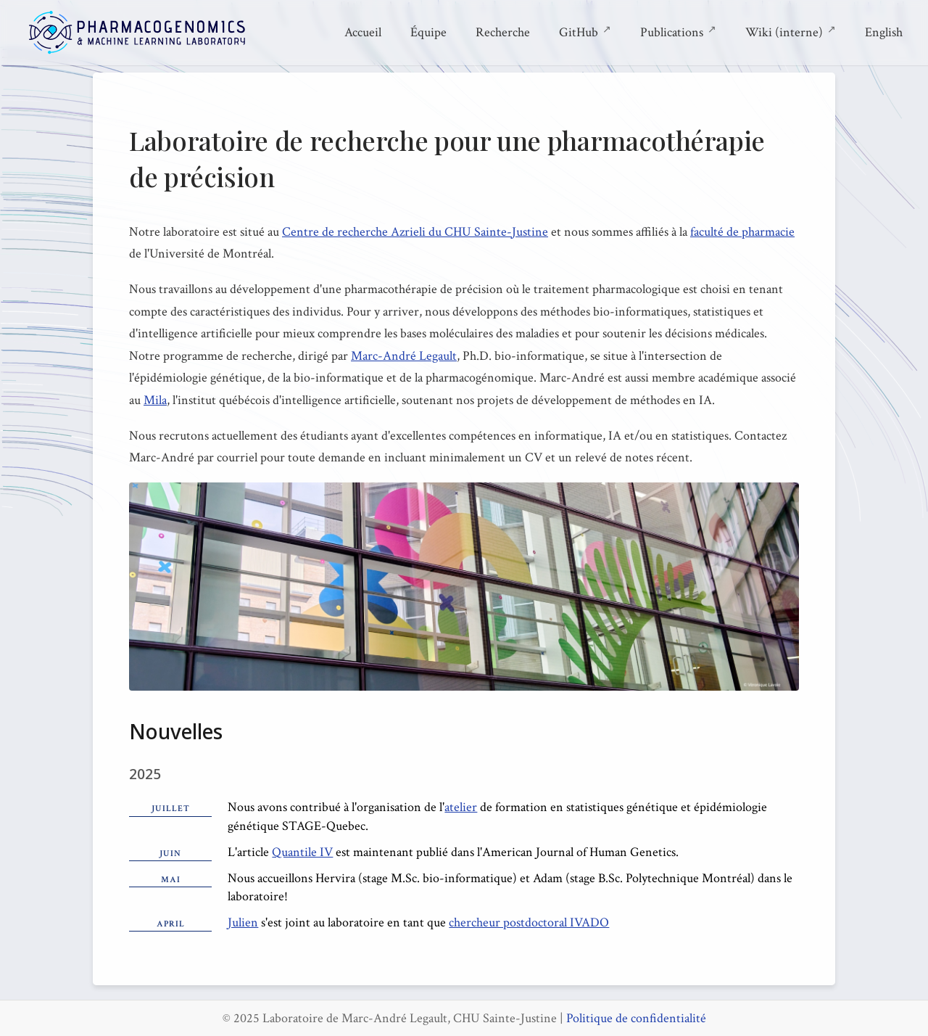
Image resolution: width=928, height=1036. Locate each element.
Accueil (362, 32)
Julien (243, 922)
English (884, 32)
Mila (155, 400)
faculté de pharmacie (742, 231)
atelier (460, 807)
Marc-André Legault (404, 356)
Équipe (428, 32)
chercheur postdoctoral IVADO (529, 922)
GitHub (585, 31)
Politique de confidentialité (636, 1018)
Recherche (503, 32)
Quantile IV (302, 852)
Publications (678, 31)
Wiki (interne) (790, 31)
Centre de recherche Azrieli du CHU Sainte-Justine (415, 231)
